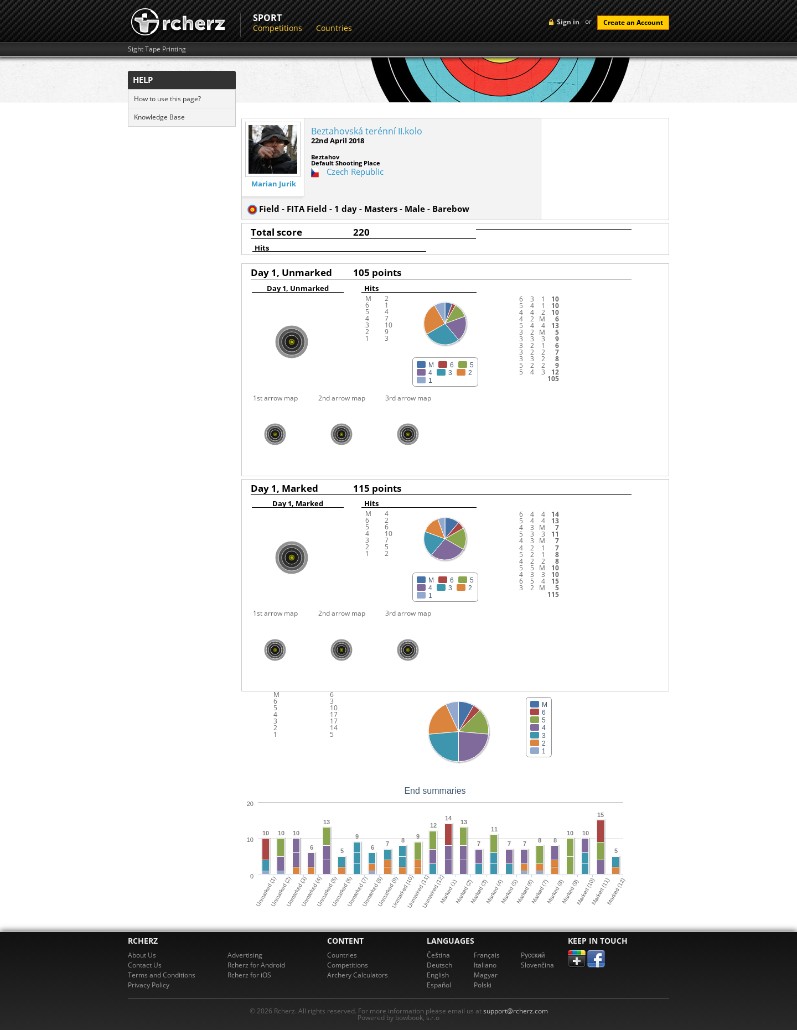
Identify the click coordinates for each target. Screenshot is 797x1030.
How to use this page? (167, 98)
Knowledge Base (159, 117)
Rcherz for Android (256, 965)
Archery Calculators (357, 975)
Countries (334, 28)
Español (439, 985)
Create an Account (633, 22)
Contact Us (145, 965)
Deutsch (439, 965)
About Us (142, 955)
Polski (482, 985)
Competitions (277, 28)
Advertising (244, 955)
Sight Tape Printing (157, 49)
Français (487, 955)
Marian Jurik (273, 184)
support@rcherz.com (515, 1011)
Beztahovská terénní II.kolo (366, 131)
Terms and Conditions (161, 975)
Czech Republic (355, 171)
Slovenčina (537, 965)
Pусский (533, 955)
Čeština (438, 955)
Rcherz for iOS (249, 975)
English (438, 975)
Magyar (486, 975)
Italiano (485, 965)
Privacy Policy (148, 985)
